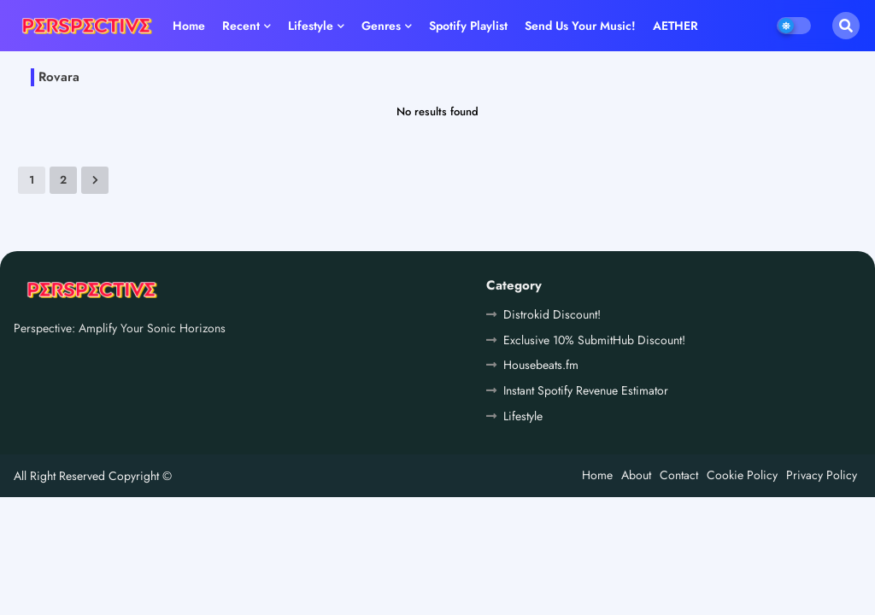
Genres (381, 25)
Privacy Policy (821, 474)
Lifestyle (310, 25)
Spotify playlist (468, 25)
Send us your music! (580, 25)
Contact (679, 474)
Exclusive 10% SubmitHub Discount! (594, 339)
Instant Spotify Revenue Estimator (585, 390)
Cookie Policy (742, 474)
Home (189, 25)
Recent (241, 25)
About (636, 474)
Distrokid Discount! (552, 314)
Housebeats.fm (540, 364)
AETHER (675, 25)
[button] (846, 25)
